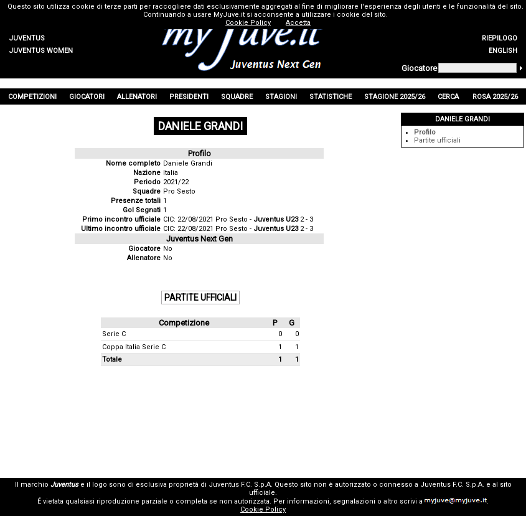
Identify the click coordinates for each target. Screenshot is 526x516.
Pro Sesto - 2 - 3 (264, 219)
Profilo (425, 132)
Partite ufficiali (437, 140)
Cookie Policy (263, 509)
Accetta (298, 23)
